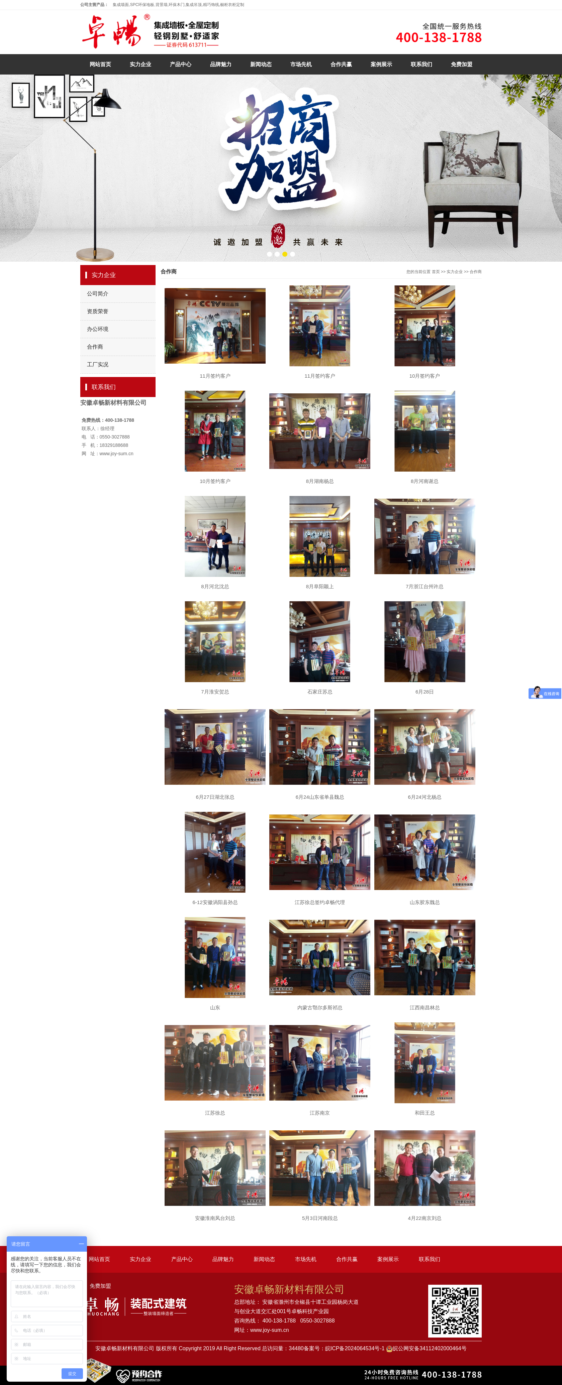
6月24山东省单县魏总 (320, 797)
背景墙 (162, 4)
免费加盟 (461, 64)
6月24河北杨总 (425, 797)
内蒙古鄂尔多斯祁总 (320, 1007)
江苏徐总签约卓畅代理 (320, 902)
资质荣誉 (97, 311)
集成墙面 (121, 4)
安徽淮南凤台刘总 (215, 1218)
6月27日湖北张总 (215, 797)
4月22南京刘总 (425, 1218)
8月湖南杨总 (320, 481)
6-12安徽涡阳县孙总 (215, 902)
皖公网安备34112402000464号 (430, 1348)
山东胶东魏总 (425, 902)
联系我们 (421, 64)
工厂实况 (97, 364)
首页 (436, 271)
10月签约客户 (424, 376)
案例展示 (381, 64)
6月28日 (424, 692)
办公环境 (97, 329)
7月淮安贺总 (215, 692)
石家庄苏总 (320, 692)
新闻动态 (261, 64)
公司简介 (97, 293)
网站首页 (100, 64)
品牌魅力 (220, 64)
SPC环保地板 (142, 4)
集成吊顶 (194, 4)
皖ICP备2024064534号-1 (355, 1348)
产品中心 (180, 64)
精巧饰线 (211, 4)
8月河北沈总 (215, 586)
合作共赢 (341, 64)
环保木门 (177, 4)
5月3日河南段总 (320, 1218)
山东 (215, 1007)
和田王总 (425, 1113)
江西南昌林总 (425, 1007)
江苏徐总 (215, 1113)
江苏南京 (320, 1113)
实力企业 (140, 64)
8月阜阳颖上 (320, 586)
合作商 (95, 347)
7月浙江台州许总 (425, 586)
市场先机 (301, 64)
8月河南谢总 (425, 481)
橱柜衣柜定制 (232, 4)
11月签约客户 (215, 376)
